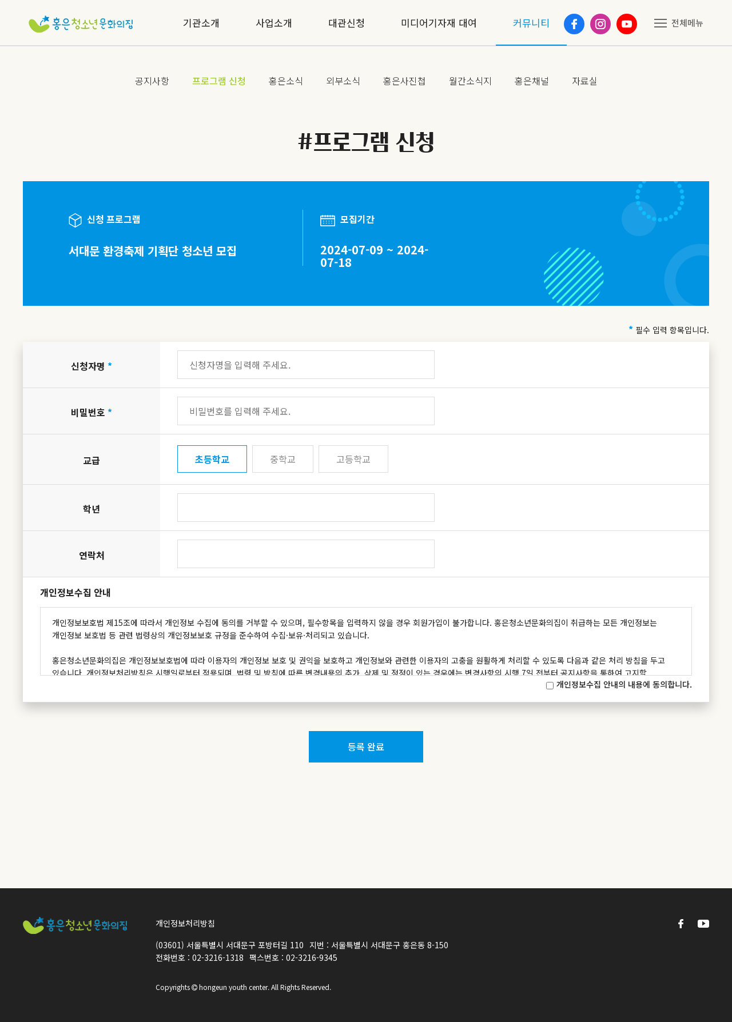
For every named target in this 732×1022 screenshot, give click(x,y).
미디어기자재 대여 (439, 22)
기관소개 (201, 22)
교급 (91, 460)
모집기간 (347, 219)
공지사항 (152, 80)
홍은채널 (532, 80)
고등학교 (353, 459)
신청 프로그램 (105, 220)
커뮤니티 (531, 22)
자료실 (585, 80)
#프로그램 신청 (366, 142)
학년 (91, 508)
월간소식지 (470, 80)
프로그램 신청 (219, 80)
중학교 (283, 459)
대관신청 (346, 22)
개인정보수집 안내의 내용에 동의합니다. (624, 684)
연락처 (92, 555)
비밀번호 (91, 412)
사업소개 (274, 22)
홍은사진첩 (404, 80)
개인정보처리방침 (185, 923)
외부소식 (343, 80)
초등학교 (212, 459)
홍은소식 (286, 80)
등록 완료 (366, 746)
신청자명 (91, 366)
